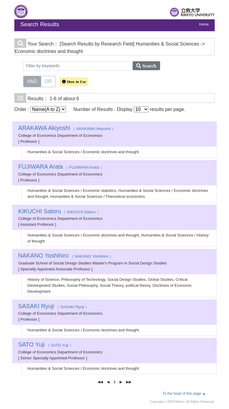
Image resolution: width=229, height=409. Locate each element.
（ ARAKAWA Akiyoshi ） (67, 128)
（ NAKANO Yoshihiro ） (65, 256)
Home (204, 24)
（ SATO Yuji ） (45, 345)
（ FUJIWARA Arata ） (61, 167)
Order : (40, 109)
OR (48, 81)
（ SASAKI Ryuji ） (53, 307)
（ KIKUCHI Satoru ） (59, 212)
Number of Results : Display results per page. (129, 109)
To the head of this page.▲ (184, 393)
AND (32, 81)
